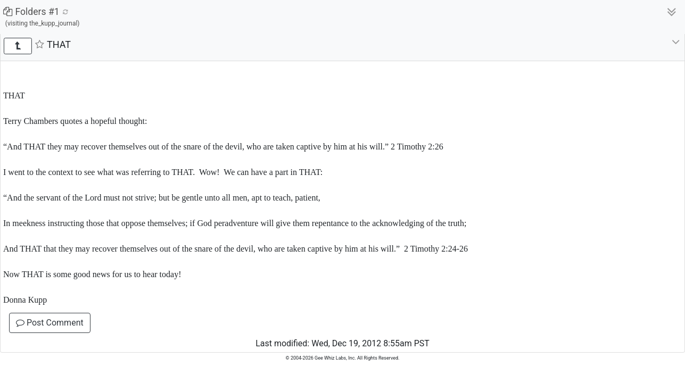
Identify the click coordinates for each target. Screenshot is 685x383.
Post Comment (50, 323)
